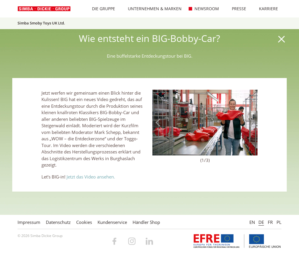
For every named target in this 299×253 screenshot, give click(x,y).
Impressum (29, 222)
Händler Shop (146, 222)
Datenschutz (58, 222)
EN (252, 222)
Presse (236, 8)
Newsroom (203, 8)
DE (261, 222)
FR (270, 222)
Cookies (84, 222)
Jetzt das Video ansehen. (91, 177)
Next (250, 122)
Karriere (265, 8)
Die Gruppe (100, 8)
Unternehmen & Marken (152, 8)
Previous (160, 122)
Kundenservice (112, 222)
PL (279, 222)
